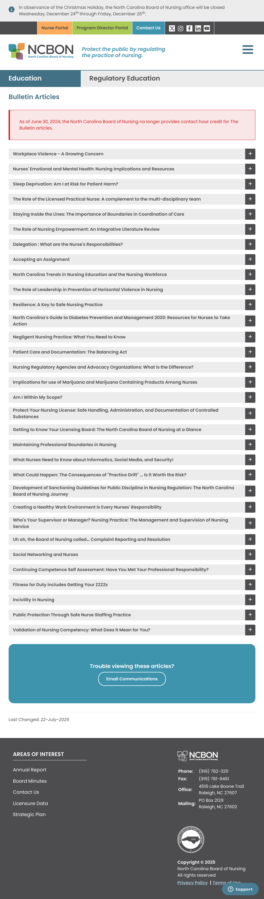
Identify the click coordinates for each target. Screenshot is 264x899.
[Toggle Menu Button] (247, 49)
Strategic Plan (29, 814)
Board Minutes (30, 781)
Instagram (181, 28)
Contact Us (148, 28)
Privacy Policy (192, 883)
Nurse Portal (54, 28)
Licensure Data (30, 803)
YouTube (207, 28)
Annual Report (29, 770)
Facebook (189, 28)
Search (222, 28)
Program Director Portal (102, 28)
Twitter (172, 28)
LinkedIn (198, 28)
